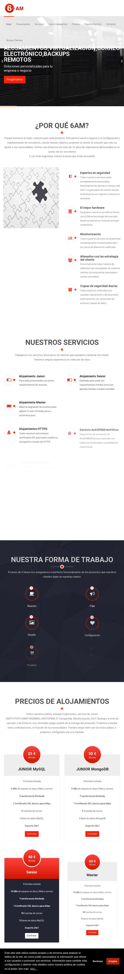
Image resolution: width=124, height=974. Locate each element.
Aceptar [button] (112, 961)
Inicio (8, 24)
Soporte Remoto (92, 24)
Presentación (23, 24)
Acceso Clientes (14, 40)
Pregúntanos (14, 79)
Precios (76, 24)
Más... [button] (33, 969)
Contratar (31, 829)
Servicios (39, 24)
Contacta (111, 24)
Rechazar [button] (98, 961)
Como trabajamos (58, 24)
